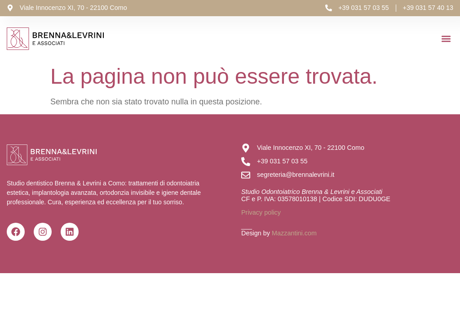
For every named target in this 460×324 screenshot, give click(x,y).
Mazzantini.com (294, 233)
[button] (445, 39)
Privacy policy (261, 212)
